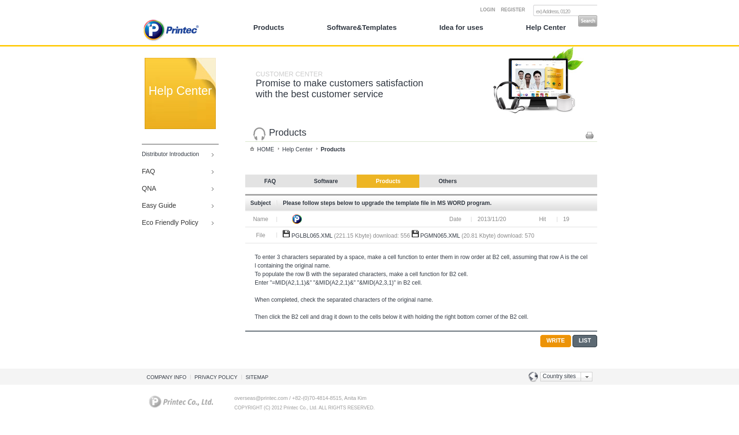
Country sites (559, 376)
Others (447, 181)
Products (268, 27)
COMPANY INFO (166, 377)
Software (326, 181)
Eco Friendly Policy (170, 222)
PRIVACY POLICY (216, 377)
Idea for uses (461, 27)
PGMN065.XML (440, 235)
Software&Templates (362, 27)
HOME (265, 149)
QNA (149, 188)
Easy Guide (159, 205)
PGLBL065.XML (312, 235)
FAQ (148, 171)
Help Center (546, 27)
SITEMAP (257, 377)
